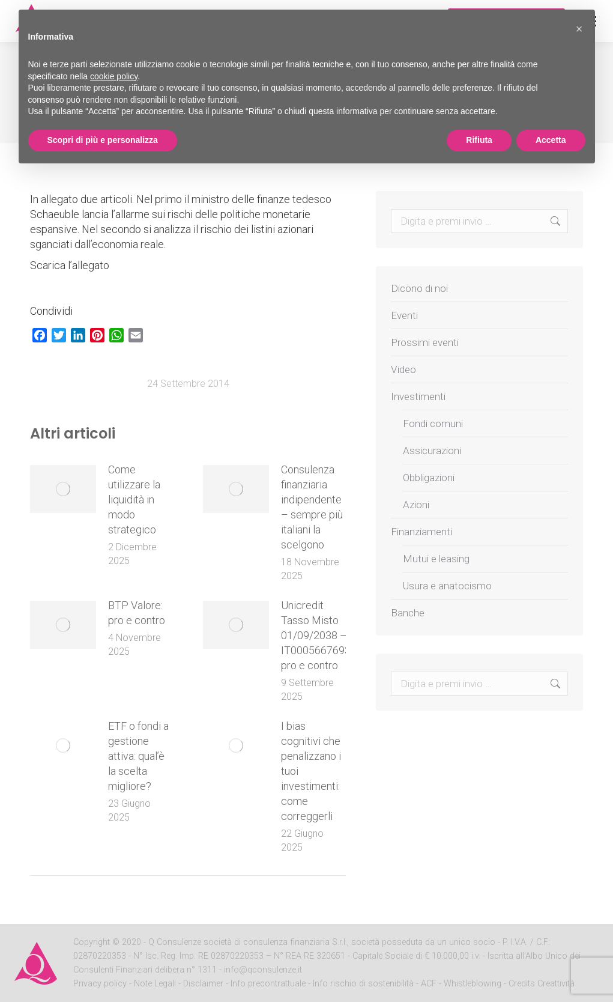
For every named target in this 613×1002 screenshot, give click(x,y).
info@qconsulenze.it (263, 970)
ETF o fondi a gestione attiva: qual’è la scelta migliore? (138, 756)
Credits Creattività (542, 984)
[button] (579, 28)
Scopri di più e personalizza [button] (102, 140)
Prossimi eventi (425, 342)
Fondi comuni (433, 424)
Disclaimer (203, 984)
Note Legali (155, 984)
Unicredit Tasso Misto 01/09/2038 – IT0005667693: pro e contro (316, 635)
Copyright (91, 942)
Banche (407, 613)
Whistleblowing (472, 984)
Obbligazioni (428, 478)
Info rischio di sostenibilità (364, 984)
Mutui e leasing (436, 559)
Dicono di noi (419, 288)
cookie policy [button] (113, 76)
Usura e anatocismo (447, 586)
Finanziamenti (421, 532)
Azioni (416, 505)
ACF (428, 984)
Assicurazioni (432, 451)
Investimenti (418, 396)
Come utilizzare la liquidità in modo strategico (134, 499)
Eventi (404, 315)
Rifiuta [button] (479, 140)
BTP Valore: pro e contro (136, 613)
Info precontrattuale (269, 984)
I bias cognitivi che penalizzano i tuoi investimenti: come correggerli (311, 771)
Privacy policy (101, 984)
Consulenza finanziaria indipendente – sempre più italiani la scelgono (312, 507)
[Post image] (63, 489)
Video (403, 369)
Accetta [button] (551, 140)
